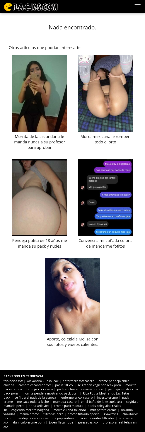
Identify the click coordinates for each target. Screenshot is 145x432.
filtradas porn (53, 414)
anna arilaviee (39, 406)
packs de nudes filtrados (96, 418)
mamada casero (65, 402)
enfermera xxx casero (78, 381)
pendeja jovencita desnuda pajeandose (45, 418)
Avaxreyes (111, 414)
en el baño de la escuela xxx (101, 402)
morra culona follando (69, 410)
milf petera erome (103, 410)
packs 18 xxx (64, 385)
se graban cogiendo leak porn (99, 385)
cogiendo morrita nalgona (30, 410)
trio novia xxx (13, 381)
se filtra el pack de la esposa (35, 397)
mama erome (29, 414)
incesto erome (107, 397)
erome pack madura (68, 406)
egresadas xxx (88, 422)
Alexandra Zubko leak (42, 381)
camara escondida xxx (35, 385)
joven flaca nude (61, 422)
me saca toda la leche (33, 402)
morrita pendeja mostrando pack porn (50, 393)
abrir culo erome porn (28, 422)
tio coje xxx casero (39, 389)
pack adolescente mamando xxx (80, 389)
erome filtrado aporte (83, 414)
